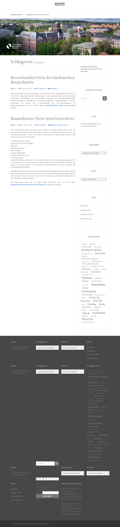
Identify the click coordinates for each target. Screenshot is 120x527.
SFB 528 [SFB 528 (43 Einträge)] (97, 300)
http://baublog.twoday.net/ (71, 514)
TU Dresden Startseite (89, 126)
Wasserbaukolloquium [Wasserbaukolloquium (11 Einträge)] (88, 322)
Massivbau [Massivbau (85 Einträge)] (98, 284)
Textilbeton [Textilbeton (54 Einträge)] (99, 312)
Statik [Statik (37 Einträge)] (102, 304)
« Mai (38, 499)
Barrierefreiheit (17, 15)
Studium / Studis (63, 125)
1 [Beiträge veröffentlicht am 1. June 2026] (36, 482)
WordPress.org (86, 219)
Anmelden (84, 206)
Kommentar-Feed (87, 214)
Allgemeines (53, 125)
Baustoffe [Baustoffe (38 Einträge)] (100, 253)
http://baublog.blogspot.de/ (71, 499)
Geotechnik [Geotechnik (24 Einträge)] (96, 272)
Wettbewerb (53, 88)
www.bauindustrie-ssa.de (53, 105)
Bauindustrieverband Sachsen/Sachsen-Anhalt (27, 184)
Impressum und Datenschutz (37, 15)
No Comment (39, 88)
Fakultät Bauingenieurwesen (91, 124)
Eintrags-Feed (86, 210)
